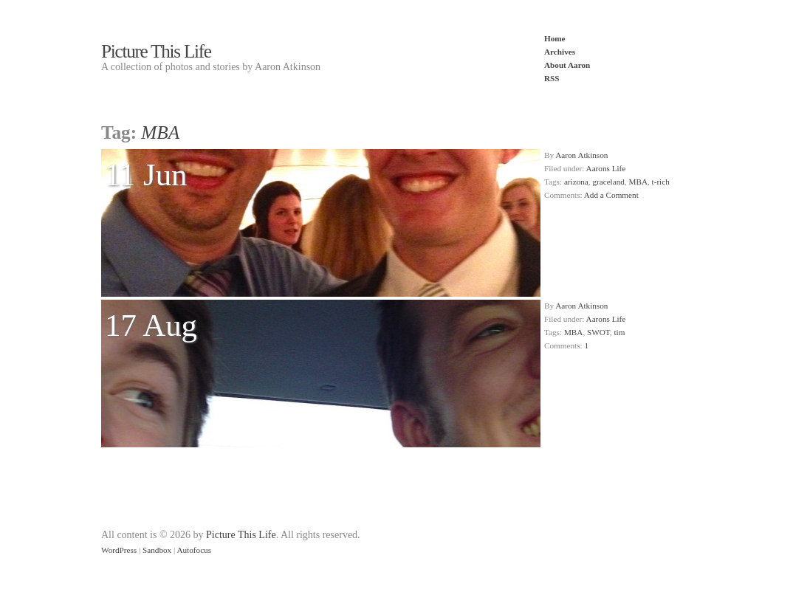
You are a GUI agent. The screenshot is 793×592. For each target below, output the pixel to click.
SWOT (598, 332)
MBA (638, 181)
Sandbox (157, 549)
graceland (608, 181)
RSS (552, 78)
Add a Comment (611, 194)
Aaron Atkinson (581, 155)
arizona (576, 181)
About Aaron (567, 65)
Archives (559, 51)
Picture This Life (156, 51)
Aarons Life (606, 168)
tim (619, 332)
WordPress (119, 549)
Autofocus (193, 549)
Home (555, 38)
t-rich (661, 181)
